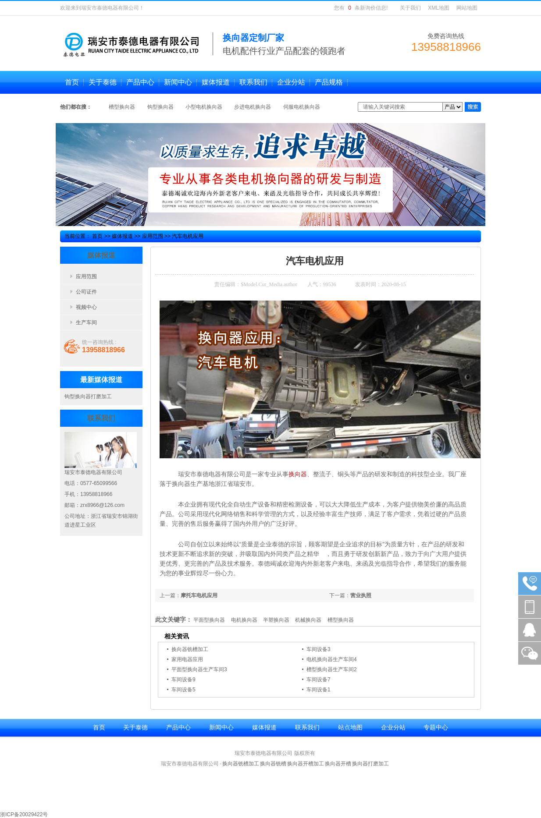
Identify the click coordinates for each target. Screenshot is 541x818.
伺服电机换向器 (301, 107)
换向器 (297, 474)
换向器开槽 (338, 764)
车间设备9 (183, 679)
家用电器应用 (187, 659)
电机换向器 (244, 620)
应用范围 (152, 236)
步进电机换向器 (253, 107)
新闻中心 (221, 727)
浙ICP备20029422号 (24, 814)
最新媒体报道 (101, 379)
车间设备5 (183, 690)
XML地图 (438, 8)
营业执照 (360, 595)
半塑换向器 (276, 620)
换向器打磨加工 (370, 764)
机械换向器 (308, 620)
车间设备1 (318, 690)
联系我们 (307, 727)
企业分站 (393, 727)
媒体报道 (122, 236)
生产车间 (86, 322)
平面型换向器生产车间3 (199, 669)
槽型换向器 (122, 107)
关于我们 (410, 8)
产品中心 (178, 727)
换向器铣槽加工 (189, 649)
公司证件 (86, 292)
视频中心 (86, 307)
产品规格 (329, 82)
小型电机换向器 (204, 107)
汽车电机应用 (187, 236)
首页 (97, 236)
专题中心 (436, 727)
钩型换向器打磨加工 (88, 396)
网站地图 (466, 8)
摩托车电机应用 (199, 595)
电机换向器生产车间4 (331, 659)
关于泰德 (135, 727)
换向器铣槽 (273, 764)
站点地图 (350, 727)
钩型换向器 (161, 107)
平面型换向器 (209, 620)
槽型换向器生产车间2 (331, 669)
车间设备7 (318, 679)
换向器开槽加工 (305, 764)
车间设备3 (318, 649)
